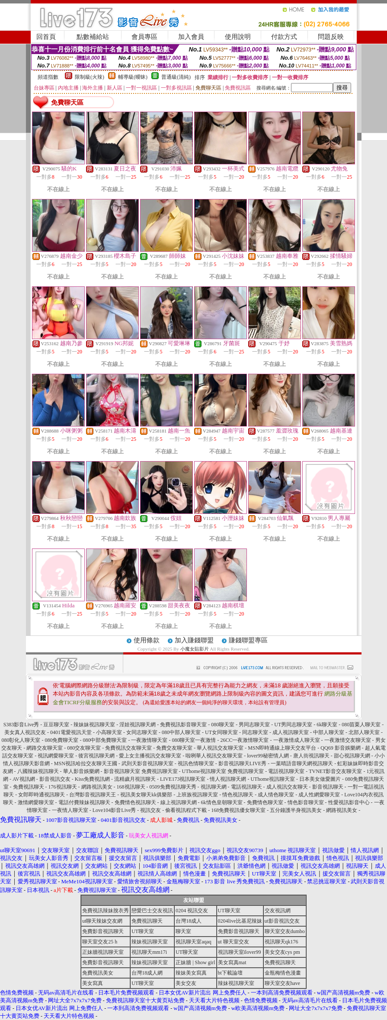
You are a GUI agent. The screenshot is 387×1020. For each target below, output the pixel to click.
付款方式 (284, 36)
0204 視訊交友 (192, 911)
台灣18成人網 (147, 973)
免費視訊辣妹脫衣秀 (105, 911)
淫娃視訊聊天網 (137, 725)
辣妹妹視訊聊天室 (94, 725)
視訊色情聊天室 (196, 763)
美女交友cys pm (282, 952)
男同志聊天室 (254, 725)
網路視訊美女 (96, 787)
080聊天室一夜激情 (194, 740)
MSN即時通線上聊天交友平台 (282, 748)
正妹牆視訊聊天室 (103, 952)
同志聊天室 (255, 732)
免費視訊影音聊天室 (183, 725)
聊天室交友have (283, 983)
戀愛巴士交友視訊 (152, 911)
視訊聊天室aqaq (193, 942)
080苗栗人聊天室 (361, 725)
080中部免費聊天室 (105, 740)
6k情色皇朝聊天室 (222, 802)
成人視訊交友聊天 (287, 787)
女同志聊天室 (141, 732)
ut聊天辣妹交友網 (102, 921)
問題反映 (331, 36)
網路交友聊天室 (44, 748)
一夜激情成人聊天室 (296, 740)
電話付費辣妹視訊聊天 (84, 802)
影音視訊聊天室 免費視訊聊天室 (141, 771)
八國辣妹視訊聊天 (38, 771)
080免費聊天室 (61, 740)
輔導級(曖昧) (132, 77)
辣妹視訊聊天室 (149, 942)
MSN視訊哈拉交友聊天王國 (85, 763)
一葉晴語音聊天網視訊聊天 (302, 763)
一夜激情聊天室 (149, 740)
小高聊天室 (109, 732)
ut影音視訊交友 (282, 921)
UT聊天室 (229, 911)
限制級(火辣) (89, 77)
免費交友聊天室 (174, 748)
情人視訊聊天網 (228, 779)
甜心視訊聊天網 (352, 756)
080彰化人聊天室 (20, 740)
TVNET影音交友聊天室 (335, 771)
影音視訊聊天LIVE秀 (242, 763)
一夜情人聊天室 (70, 810)
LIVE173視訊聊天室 (182, 779)
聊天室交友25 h (99, 942)
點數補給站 (93, 36)
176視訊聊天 (62, 787)
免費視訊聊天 (28, 787)
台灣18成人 (188, 921)
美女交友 (186, 983)
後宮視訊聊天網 (96, 756)
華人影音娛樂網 (81, 771)
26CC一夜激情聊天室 (244, 740)
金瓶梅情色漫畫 (283, 973)
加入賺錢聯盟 (194, 640)
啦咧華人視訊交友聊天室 (214, 756)
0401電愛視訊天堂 (71, 732)
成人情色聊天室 (276, 795)
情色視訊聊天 (237, 795)
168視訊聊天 (131, 787)
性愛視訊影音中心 (349, 802)
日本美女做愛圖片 (320, 779)
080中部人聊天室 (181, 732)
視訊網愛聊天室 (56, 756)
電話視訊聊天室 (286, 771)
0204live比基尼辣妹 (240, 921)
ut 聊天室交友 (233, 942)
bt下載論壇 (230, 973)
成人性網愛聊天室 (319, 795)
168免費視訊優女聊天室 (238, 810)
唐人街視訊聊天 (311, 756)
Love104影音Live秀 (114, 810)
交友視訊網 (278, 911)
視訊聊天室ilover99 (239, 952)
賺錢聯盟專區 (248, 640)
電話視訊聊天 (246, 787)
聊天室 (183, 931)
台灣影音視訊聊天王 (92, 795)
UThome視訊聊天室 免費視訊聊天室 (223, 771)
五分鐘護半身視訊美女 (296, 810)
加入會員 (191, 36)
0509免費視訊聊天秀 (173, 787)
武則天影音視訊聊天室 (147, 763)
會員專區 (144, 36)
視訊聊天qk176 (281, 942)
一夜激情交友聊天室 (347, 740)
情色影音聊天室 (306, 802)
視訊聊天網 (214, 787)
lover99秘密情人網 (268, 756)
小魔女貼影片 (194, 648)
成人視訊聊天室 (290, 732)
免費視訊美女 (97, 973)
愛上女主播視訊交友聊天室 (150, 756)
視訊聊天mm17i (149, 952)
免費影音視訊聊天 (103, 931)
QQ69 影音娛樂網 (340, 748)
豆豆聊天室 (56, 725)
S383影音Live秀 (21, 725)
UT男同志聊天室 (293, 725)
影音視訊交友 (54, 779)
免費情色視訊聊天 (135, 802)
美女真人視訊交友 (25, 732)
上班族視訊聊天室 (197, 795)
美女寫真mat (232, 962)
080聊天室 (222, 725)
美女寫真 (92, 983)
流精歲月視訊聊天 (135, 779)
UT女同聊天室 (221, 732)
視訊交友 (150, 810)
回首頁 (46, 36)
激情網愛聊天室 (36, 802)
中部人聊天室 (328, 732)
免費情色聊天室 (265, 802)
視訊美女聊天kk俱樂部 (146, 795)
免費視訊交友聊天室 (128, 748)
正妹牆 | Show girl (195, 962)
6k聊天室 (327, 725)
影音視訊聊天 (327, 787)
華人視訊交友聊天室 (220, 748)
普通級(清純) (176, 77)
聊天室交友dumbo (285, 931)
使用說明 (238, 36)
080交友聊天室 (84, 748)
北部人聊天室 (364, 732)
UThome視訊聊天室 (272, 779)
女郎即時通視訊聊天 (41, 795)
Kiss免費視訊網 (92, 779)
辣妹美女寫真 (191, 973)
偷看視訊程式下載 (186, 810)
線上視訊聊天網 (178, 802)
